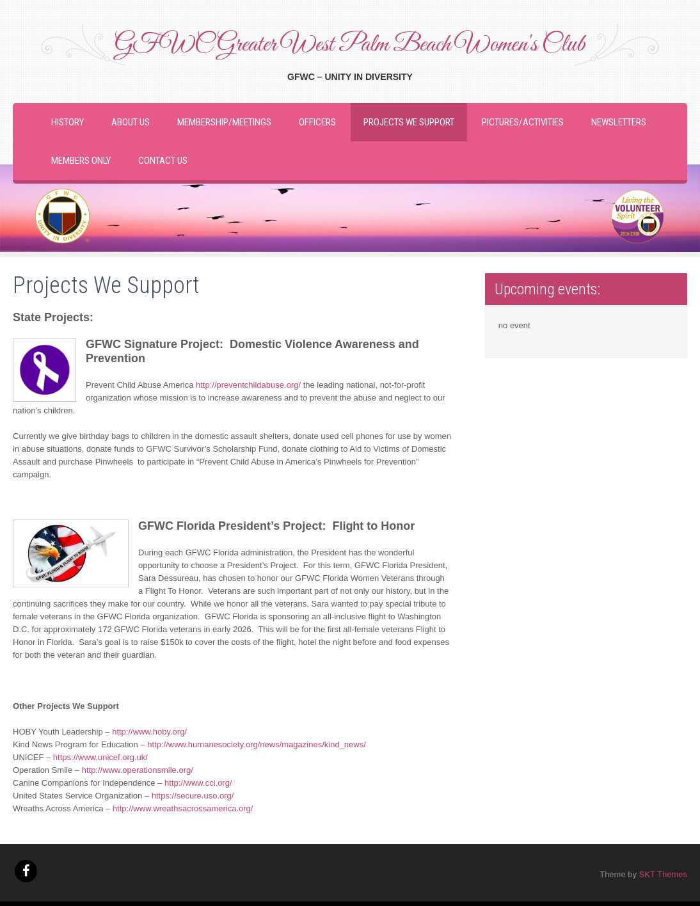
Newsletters (618, 122)
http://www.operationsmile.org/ (139, 770)
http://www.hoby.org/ (150, 731)
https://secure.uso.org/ (194, 795)
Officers (317, 122)
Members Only (81, 160)
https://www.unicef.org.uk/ (101, 757)
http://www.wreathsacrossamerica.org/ (181, 808)
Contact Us (162, 160)
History (67, 122)
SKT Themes (663, 874)
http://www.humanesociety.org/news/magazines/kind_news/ (257, 744)
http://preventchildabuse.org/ (248, 385)
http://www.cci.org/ (199, 783)
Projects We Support (408, 122)
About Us (130, 122)
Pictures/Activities (523, 122)
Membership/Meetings (224, 122)
